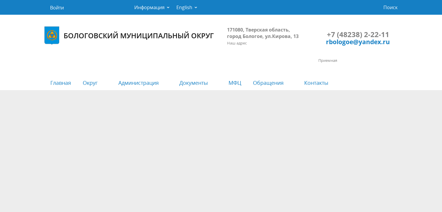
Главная (60, 82)
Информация (149, 7)
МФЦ (235, 82)
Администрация (138, 82)
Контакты (316, 82)
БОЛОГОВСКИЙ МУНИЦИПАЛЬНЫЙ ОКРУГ (129, 35)
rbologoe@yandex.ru (358, 41)
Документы (193, 82)
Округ (90, 82)
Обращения (268, 82)
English (184, 7)
